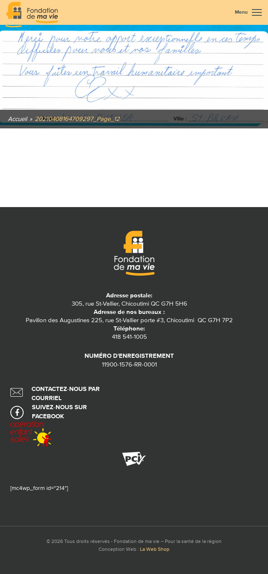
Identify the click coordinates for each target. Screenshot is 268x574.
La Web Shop (154, 549)
